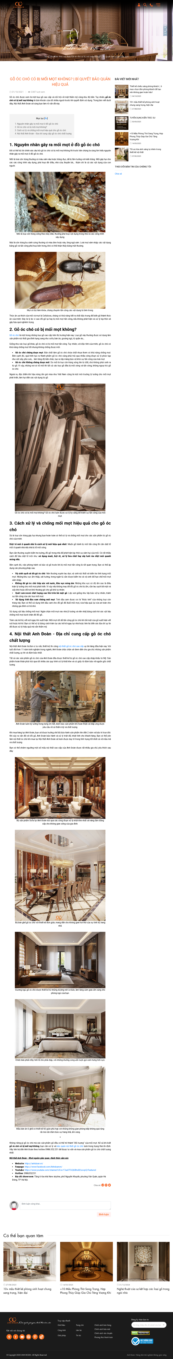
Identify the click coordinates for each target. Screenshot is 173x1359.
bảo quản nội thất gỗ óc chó (70, 1146)
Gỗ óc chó (14, 335)
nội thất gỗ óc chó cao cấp (71, 646)
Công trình (62, 1330)
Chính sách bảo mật (102, 1329)
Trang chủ (48, 56)
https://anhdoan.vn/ (34, 1163)
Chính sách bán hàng (102, 1325)
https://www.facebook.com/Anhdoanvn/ (43, 1166)
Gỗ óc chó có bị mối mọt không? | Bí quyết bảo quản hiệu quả (100, 56)
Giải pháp (62, 1335)
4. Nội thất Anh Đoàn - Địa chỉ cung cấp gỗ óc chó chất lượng (43, 133)
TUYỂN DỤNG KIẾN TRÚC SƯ (142, 118)
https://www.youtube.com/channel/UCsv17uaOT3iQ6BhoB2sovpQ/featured (60, 1170)
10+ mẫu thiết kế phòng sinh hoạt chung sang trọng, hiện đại (144, 103)
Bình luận (104, 1214)
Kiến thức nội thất (62, 56)
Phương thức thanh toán (103, 1337)
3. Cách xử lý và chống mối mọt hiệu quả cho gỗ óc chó (40, 130)
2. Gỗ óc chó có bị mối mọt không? (31, 127)
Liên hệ (78, 1330)
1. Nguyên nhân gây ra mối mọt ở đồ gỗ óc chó (36, 124)
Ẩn (46, 118)
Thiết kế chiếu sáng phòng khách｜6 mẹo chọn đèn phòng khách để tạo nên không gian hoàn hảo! (146, 89)
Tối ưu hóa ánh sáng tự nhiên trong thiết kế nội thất (145, 150)
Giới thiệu (61, 1325)
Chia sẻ (118, 173)
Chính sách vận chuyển (103, 1333)
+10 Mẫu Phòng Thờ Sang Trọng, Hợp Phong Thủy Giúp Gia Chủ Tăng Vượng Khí (146, 136)
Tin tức (78, 1335)
